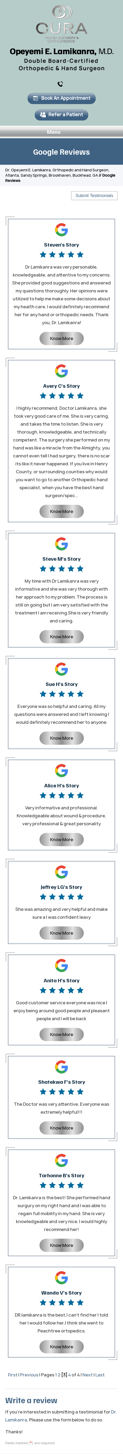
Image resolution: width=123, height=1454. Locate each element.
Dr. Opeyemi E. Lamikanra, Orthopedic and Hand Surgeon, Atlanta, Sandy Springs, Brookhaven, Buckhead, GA (57, 172)
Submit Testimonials (94, 195)
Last (100, 1375)
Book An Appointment (61, 98)
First (12, 1375)
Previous (29, 1375)
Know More (61, 338)
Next (87, 1375)
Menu (60, 132)
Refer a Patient (61, 114)
